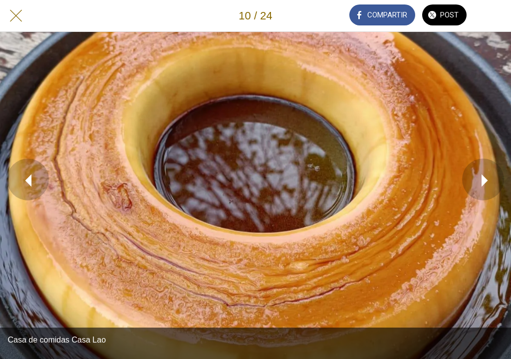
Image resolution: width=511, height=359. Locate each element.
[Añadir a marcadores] (495, 16)
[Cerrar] (16, 16)
